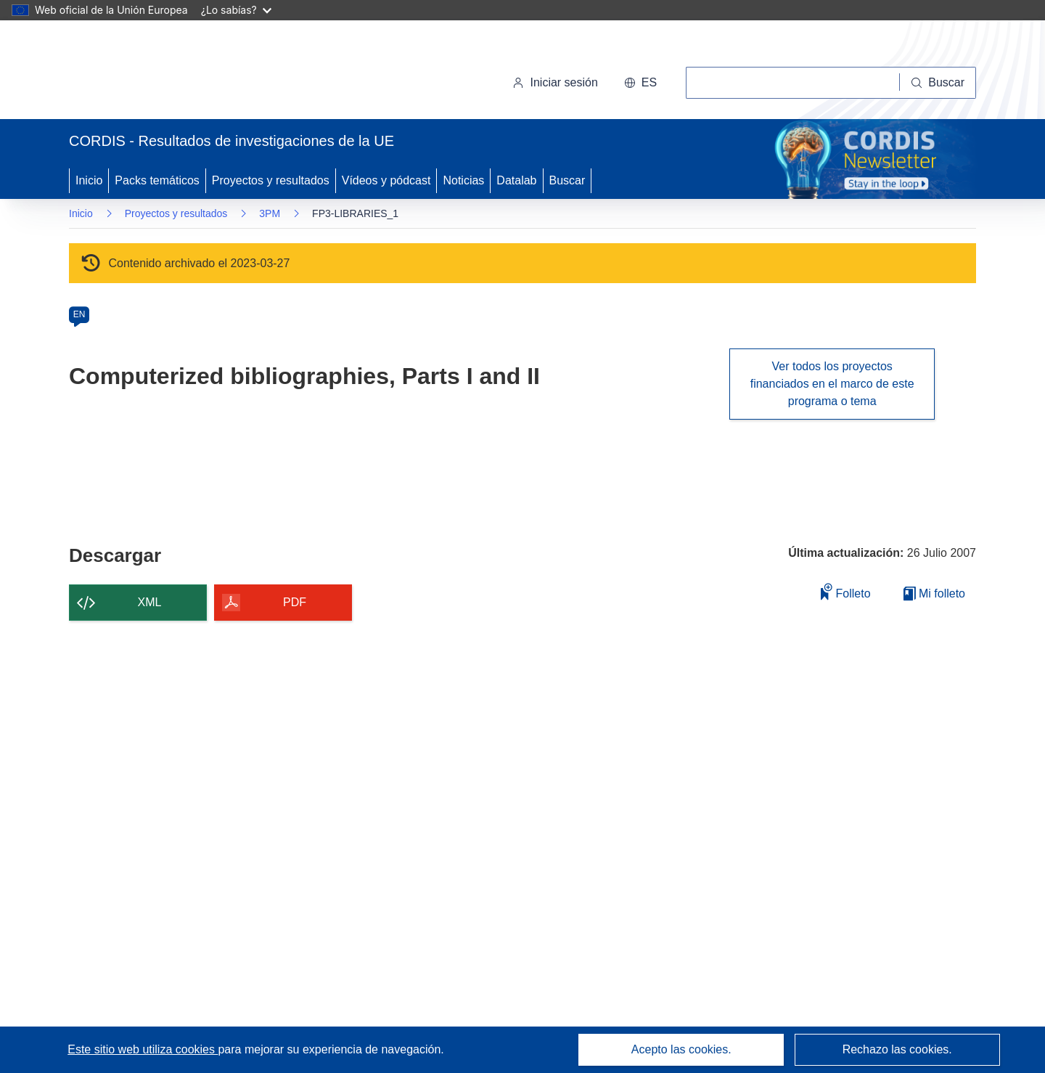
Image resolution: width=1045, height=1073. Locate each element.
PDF (294, 602)
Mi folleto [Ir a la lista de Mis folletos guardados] (934, 593)
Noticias (463, 180)
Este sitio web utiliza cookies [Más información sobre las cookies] (142, 1049)
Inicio (88, 180)
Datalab (516, 180)
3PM (269, 213)
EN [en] (79, 314)
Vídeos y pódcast (386, 180)
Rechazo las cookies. (897, 1049)
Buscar (567, 180)
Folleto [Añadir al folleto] (845, 591)
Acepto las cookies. (681, 1049)
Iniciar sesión (554, 82)
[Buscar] (938, 83)
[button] (640, 83)
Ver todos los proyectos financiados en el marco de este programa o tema (832, 383)
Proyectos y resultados (270, 180)
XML (150, 602)
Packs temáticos (157, 180)
